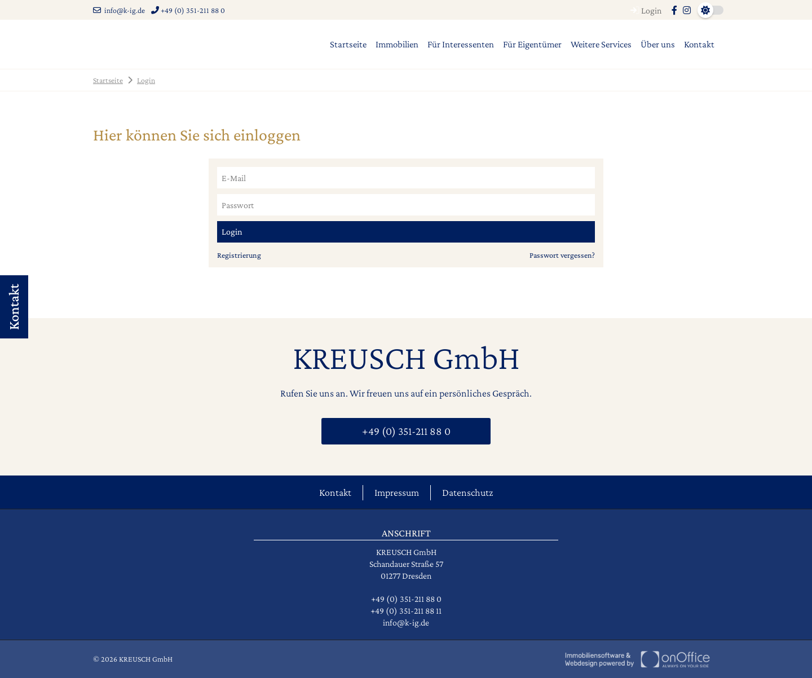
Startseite (348, 44)
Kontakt (699, 44)
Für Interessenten (460, 44)
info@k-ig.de (119, 10)
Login (644, 10)
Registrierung (239, 255)
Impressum (396, 492)
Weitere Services (601, 44)
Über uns (658, 44)
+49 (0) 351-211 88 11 (406, 610)
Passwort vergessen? (562, 255)
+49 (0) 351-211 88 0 (188, 10)
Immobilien (397, 44)
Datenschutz (467, 492)
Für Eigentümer (532, 44)
